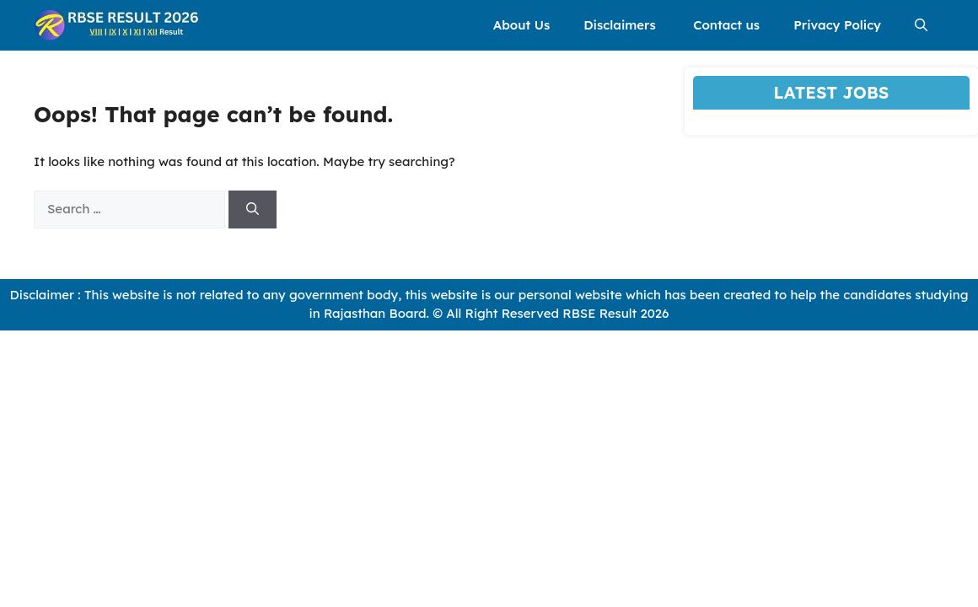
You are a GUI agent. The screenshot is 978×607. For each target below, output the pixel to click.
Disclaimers (621, 25)
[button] (921, 25)
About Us (521, 25)
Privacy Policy (837, 25)
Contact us (726, 25)
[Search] (252, 209)
